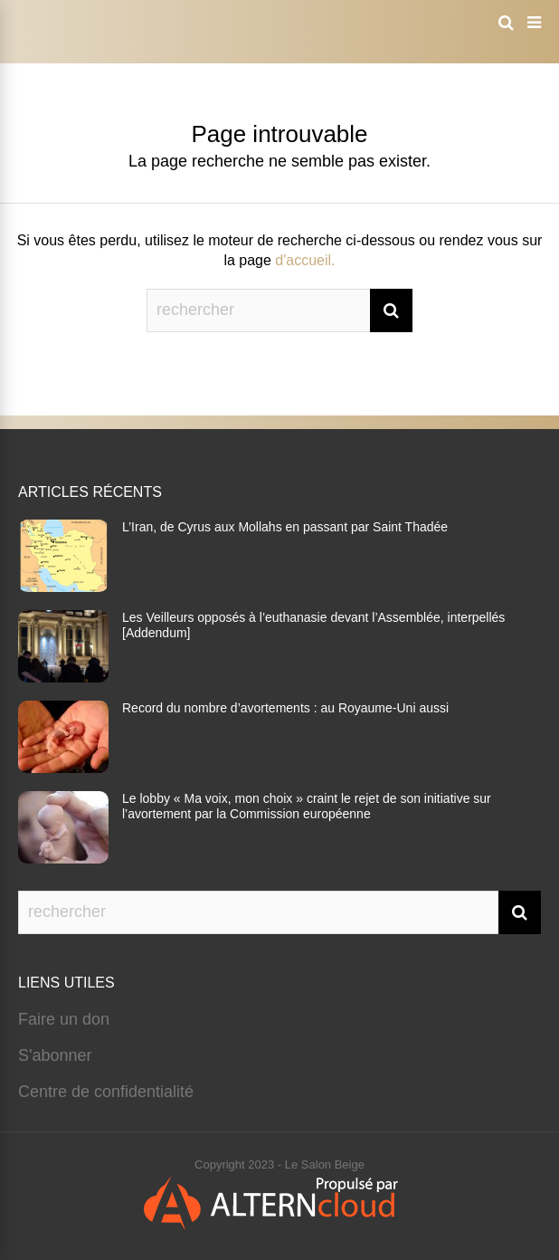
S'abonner (55, 1055)
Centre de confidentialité (106, 1092)
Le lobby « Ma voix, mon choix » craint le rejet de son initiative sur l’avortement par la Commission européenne (306, 806)
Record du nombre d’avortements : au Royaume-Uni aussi (285, 708)
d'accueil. (305, 260)
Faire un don (63, 1019)
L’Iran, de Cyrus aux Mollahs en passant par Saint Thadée (285, 527)
